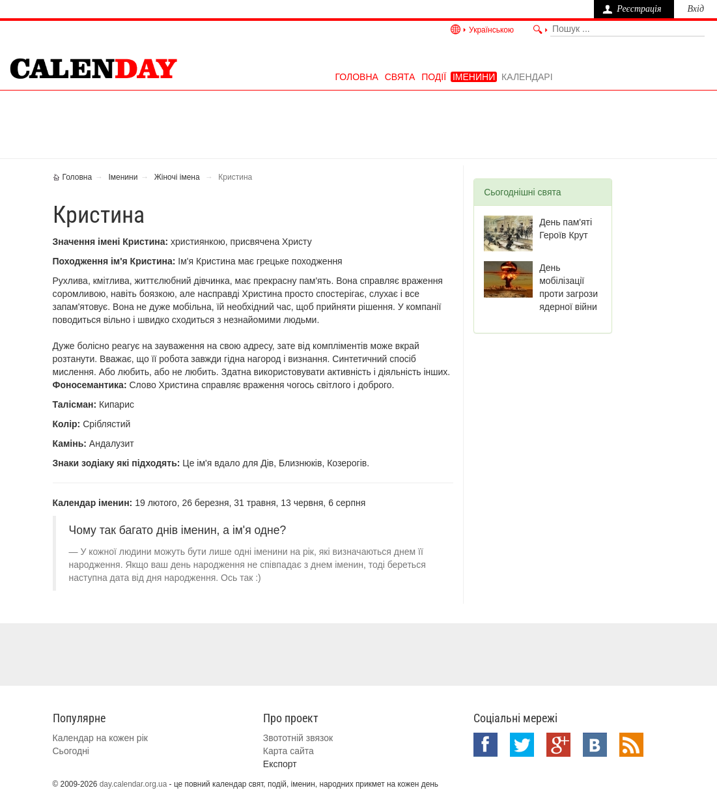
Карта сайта (288, 751)
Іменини (474, 77)
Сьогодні (71, 751)
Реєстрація (639, 9)
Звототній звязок (298, 738)
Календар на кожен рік (100, 738)
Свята (400, 77)
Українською (491, 30)
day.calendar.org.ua (133, 784)
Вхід (695, 9)
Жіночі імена (177, 177)
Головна (356, 77)
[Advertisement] (368, 123)
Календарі (526, 77)
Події (433, 77)
